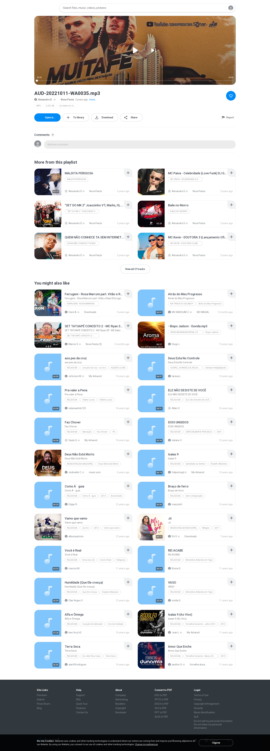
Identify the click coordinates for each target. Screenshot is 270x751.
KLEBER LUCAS (118, 368)
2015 (222, 624)
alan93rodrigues (75, 664)
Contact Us (82, 712)
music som (93, 472)
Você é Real (105, 560)
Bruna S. (174, 568)
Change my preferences (146, 744)
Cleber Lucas (88, 400)
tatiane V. (175, 440)
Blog (39, 708)
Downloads (88, 312)
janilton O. (175, 664)
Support (80, 695)
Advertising (121, 699)
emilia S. (174, 600)
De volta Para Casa (91, 656)
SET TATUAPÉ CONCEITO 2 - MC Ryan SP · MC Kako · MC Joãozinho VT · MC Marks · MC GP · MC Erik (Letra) (83, 336)
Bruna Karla (116, 496)
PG (114, 432)
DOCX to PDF (162, 703)
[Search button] (221, 8)
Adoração (87, 432)
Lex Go (85, 528)
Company (120, 695)
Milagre (205, 528)
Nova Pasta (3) (92, 344)
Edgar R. (71, 504)
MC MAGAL (201, 312)
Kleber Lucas (106, 400)
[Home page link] (46, 8)
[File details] (47, 182)
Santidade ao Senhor (195, 464)
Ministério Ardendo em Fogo (199, 560)
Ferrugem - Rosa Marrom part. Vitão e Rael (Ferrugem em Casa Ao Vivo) (83, 303)
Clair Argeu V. (74, 600)
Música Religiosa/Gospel (183, 528)
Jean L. (174, 632)
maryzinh (175, 504)
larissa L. (174, 376)
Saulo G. (71, 440)
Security (198, 708)
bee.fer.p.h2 (73, 632)
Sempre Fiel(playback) (215, 368)
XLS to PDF (161, 708)
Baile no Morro (178, 211)
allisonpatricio (74, 536)
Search (41, 699)
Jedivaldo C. (73, 472)
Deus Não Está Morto (108, 464)
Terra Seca (111, 656)
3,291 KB (50, 106)
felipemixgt (176, 472)
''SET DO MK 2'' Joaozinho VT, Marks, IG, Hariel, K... (83, 211)
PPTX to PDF (161, 699)
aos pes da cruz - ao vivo (94, 368)
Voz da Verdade (115, 624)
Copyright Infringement (206, 703)
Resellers (120, 703)
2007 (219, 432)
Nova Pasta (65, 99)
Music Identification (204, 712)
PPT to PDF (161, 712)
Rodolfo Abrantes (219, 464)
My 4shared (93, 376)
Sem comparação (194, 496)
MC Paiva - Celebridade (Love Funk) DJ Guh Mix (186, 179)
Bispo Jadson (212, 332)
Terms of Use (201, 695)
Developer (120, 712)
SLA (196, 716)
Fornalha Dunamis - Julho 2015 (200, 624)
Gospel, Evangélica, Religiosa (186, 368)
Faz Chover (102, 432)
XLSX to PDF (161, 716)
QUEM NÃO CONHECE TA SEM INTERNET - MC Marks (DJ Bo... (83, 243)
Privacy (198, 699)
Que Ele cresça (89, 592)
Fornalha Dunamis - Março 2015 (201, 656)
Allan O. (174, 408)
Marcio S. (72, 344)
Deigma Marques (110, 592)
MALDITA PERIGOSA (76, 179)
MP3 (39, 106)
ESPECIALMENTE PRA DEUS (199, 432)
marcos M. (72, 568)
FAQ (78, 699)
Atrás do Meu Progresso (209, 303)
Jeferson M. (73, 376)
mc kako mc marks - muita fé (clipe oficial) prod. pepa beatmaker (68, 106)
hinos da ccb (88, 560)
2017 (216, 528)
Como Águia (89, 496)
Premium (42, 695)
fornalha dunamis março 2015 (197, 664)
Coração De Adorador (92, 624)
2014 (103, 496)
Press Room (43, 703)
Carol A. (71, 312)
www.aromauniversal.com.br (186, 332)
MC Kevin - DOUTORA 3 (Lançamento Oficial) (186, 243)
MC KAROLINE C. (179, 312)
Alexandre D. (43, 99)
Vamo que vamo (112, 528)
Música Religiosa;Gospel (80, 464)
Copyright (120, 708)
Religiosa (72, 368)
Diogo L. (174, 344)
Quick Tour (82, 703)
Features (81, 708)
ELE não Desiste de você (197, 400)
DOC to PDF (161, 695)
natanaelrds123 (75, 408)
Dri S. (172, 536)
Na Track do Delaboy (181, 303)
